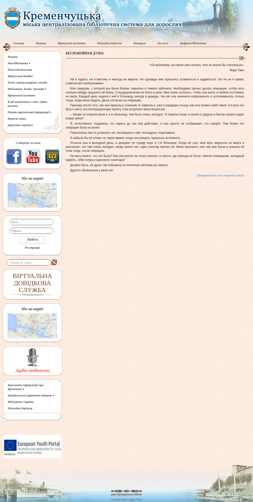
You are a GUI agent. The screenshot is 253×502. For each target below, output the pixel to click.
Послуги (162, 43)
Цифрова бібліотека (193, 43)
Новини (41, 43)
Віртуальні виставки (71, 43)
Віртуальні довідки (20, 76)
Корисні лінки (17, 118)
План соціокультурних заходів (27, 82)
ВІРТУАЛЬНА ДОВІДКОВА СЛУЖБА (32, 283)
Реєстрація (32, 247)
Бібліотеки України (21, 402)
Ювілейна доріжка (109, 43)
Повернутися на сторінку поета (220, 175)
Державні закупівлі (20, 125)
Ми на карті (32, 178)
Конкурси (139, 43)
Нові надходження (20, 69)
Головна (19, 43)
